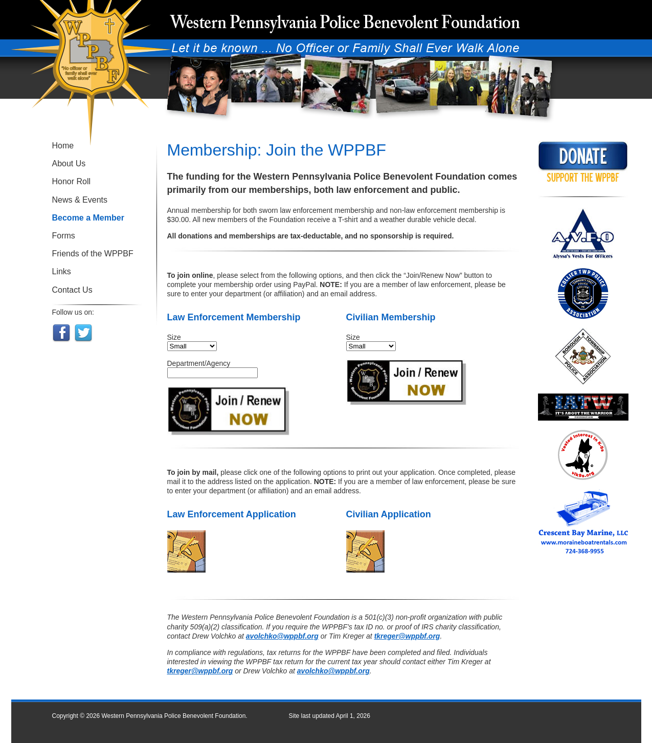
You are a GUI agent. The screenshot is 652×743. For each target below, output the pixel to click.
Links (61, 271)
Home (63, 145)
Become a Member (88, 217)
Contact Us (72, 290)
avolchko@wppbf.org (282, 636)
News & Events (79, 199)
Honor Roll (71, 181)
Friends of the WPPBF (92, 253)
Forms (63, 235)
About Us (69, 163)
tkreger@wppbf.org (407, 636)
